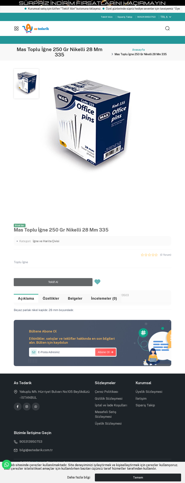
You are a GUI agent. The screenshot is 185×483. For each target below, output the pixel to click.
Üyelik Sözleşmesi (108, 423)
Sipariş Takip (124, 17)
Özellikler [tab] (51, 298)
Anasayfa (138, 49)
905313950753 (146, 17)
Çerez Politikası (106, 392)
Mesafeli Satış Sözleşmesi (105, 414)
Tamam (138, 477)
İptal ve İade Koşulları (111, 405)
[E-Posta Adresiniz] (72, 352)
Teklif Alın (107, 17)
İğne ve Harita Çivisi (46, 279)
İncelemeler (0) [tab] (104, 298)
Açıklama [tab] (26, 298)
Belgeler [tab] (75, 298)
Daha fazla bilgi (78, 477)
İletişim (141, 398)
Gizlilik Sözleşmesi (108, 398)
